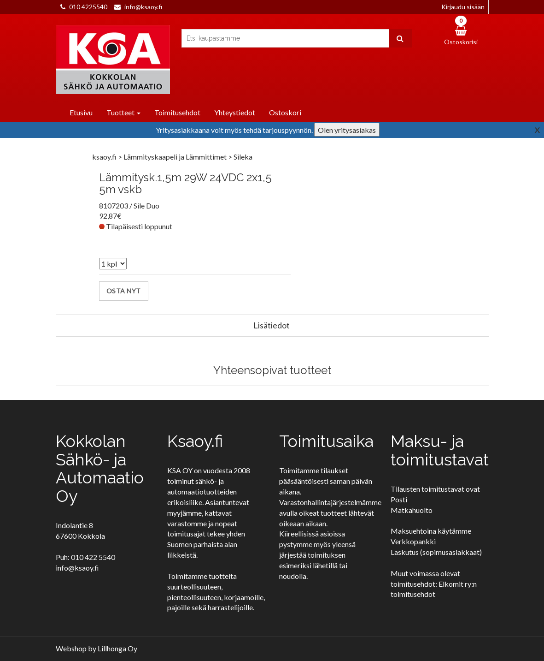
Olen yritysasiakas (347, 129)
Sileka (243, 156)
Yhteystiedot (234, 112)
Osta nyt (123, 291)
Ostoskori (285, 112)
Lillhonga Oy (117, 648)
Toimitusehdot (177, 112)
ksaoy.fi (104, 156)
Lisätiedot (271, 325)
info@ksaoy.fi (143, 7)
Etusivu (81, 112)
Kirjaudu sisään (463, 7)
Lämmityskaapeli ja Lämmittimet (175, 156)
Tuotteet (123, 112)
